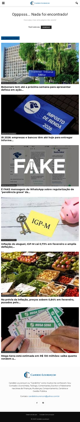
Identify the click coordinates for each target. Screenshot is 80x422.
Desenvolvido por (31, 414)
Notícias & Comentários (9, 83)
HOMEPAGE (46, 27)
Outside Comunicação (46, 414)
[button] (77, 3)
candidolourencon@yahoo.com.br (44, 396)
